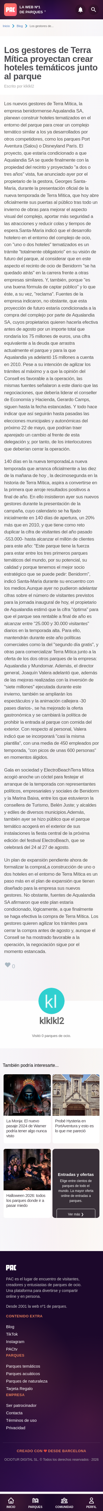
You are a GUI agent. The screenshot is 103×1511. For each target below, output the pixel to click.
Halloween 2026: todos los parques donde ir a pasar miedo (25, 1200)
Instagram (15, 1341)
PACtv (11, 1349)
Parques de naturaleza (27, 1381)
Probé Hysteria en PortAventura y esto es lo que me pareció (74, 1125)
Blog (20, 26)
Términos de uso (21, 1420)
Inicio (6, 26)
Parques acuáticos (23, 1373)
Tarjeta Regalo (19, 1388)
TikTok (12, 1334)
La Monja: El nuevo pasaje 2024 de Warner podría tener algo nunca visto (26, 1128)
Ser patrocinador (21, 1405)
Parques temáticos (23, 1366)
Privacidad (15, 1427)
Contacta (14, 1412)
